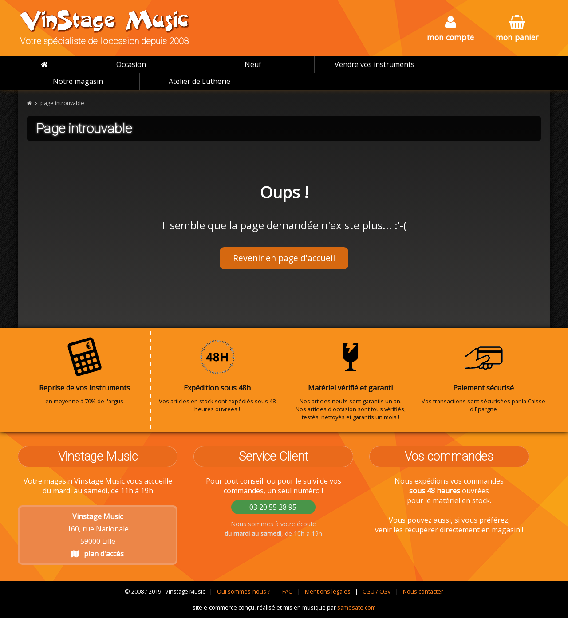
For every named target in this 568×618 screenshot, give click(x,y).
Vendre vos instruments (374, 64)
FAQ (287, 591)
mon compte (450, 29)
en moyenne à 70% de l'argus (84, 371)
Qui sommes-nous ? (243, 591)
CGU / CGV (377, 591)
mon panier (517, 29)
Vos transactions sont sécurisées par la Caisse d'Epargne (483, 375)
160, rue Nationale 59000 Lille (98, 535)
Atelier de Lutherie (199, 81)
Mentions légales (328, 591)
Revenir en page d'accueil (284, 258)
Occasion (131, 64)
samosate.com (356, 607)
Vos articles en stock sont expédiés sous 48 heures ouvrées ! (217, 375)
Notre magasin (78, 81)
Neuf (253, 64)
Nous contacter (423, 591)
